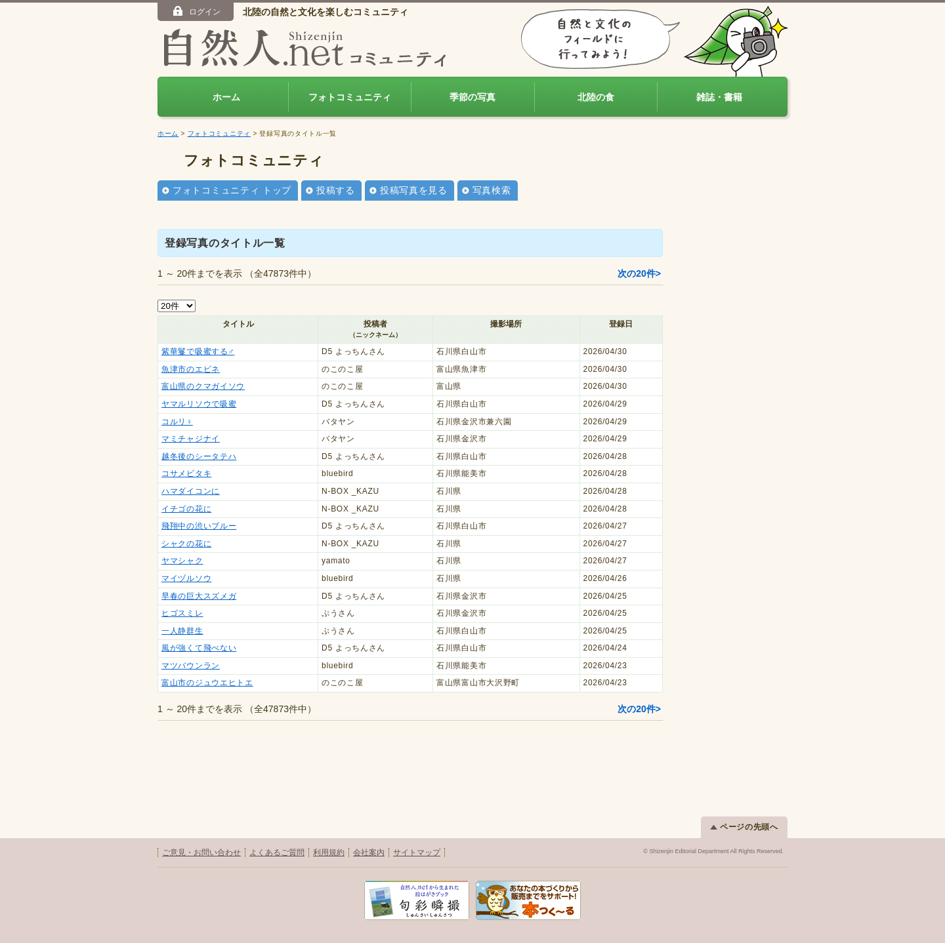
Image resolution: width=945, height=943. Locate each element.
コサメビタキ (186, 473)
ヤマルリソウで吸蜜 (198, 404)
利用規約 (329, 852)
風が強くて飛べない (198, 647)
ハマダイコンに (190, 491)
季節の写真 (472, 97)
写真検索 (491, 190)
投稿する (335, 190)
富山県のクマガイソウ (203, 386)
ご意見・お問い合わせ (201, 852)
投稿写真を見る (414, 190)
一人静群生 (182, 630)
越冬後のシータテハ (198, 456)
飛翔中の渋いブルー (198, 526)
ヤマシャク (182, 560)
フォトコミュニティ (349, 97)
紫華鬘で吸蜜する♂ (197, 351)
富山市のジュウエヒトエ (207, 682)
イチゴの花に (186, 508)
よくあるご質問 (276, 852)
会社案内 (369, 852)
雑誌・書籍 (719, 97)
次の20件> (639, 273)
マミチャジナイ (190, 438)
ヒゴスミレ (182, 613)
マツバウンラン (190, 665)
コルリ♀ (177, 421)
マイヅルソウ (186, 578)
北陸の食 (596, 97)
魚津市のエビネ (190, 369)
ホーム (226, 97)
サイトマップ (416, 852)
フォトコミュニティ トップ (232, 190)
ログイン (195, 11)
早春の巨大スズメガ (198, 596)
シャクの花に (186, 543)
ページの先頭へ (744, 827)
